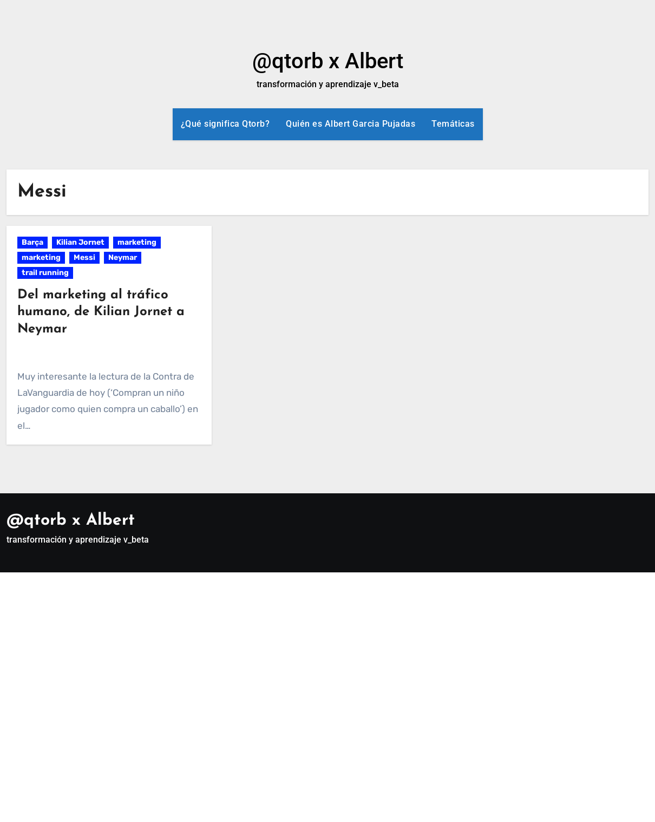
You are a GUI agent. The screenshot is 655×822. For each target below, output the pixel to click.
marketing (136, 242)
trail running (45, 272)
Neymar (122, 257)
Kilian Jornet (80, 242)
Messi (84, 257)
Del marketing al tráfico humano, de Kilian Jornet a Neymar (101, 312)
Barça (32, 242)
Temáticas (453, 124)
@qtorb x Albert (327, 61)
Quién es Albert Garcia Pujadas (350, 124)
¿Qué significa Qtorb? (225, 124)
